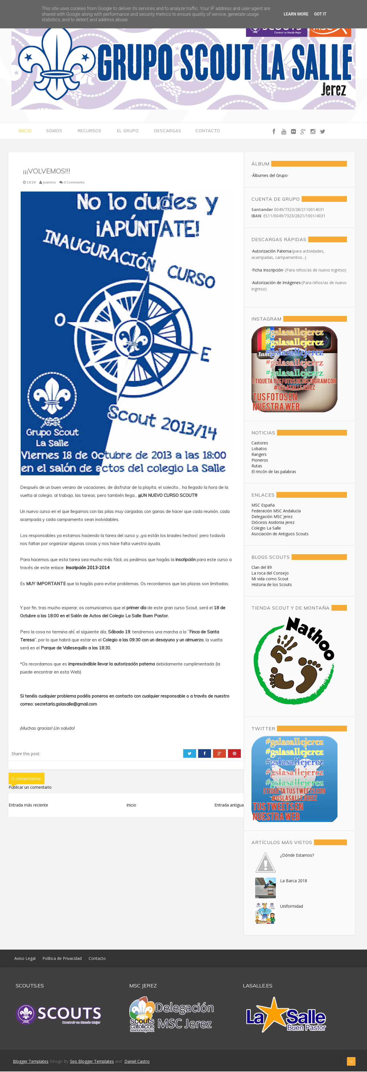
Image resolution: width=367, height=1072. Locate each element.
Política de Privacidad (62, 959)
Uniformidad (291, 906)
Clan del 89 (261, 568)
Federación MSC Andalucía (276, 511)
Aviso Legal (25, 959)
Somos (54, 131)
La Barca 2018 (293, 881)
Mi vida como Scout (269, 579)
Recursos (89, 131)
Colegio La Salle (266, 528)
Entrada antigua (229, 805)
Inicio (25, 131)
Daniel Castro (137, 1062)
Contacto (208, 131)
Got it (320, 14)
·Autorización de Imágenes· (276, 283)
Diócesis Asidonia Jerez (272, 523)
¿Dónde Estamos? (297, 855)
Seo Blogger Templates (92, 1062)
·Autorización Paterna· (271, 251)
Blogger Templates (30, 1062)
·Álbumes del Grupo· (269, 176)
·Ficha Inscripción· (268, 270)
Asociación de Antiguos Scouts (280, 534)
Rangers (259, 455)
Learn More (296, 14)
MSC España (263, 505)
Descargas (167, 131)
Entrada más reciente (28, 805)
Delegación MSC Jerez (271, 517)
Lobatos (259, 449)
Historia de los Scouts (271, 585)
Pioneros (259, 460)
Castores (259, 443)
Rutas (256, 466)
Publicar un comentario (30, 787)
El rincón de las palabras (273, 472)
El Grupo (128, 131)
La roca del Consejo (270, 573)
